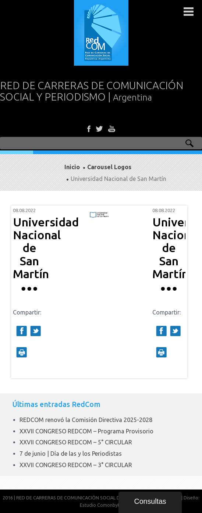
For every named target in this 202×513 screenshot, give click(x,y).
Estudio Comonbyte (101, 504)
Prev (22, 292)
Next (176, 292)
